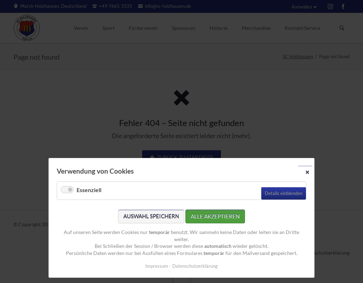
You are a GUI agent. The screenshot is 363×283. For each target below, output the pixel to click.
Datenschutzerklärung (195, 266)
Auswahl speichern (151, 216)
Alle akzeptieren (215, 216)
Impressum (156, 266)
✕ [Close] (307, 171)
